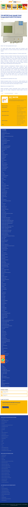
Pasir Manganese (4, 303)
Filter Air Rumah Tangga (5, 185)
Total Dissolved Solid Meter (5, 489)
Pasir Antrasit (3, 296)
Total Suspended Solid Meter (5, 491)
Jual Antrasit (3, 210)
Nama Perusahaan (5, 105)
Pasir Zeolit (3, 310)
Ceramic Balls (3, 459)
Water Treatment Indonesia (5, 377)
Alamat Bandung (4, 107)
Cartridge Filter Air (4, 165)
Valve (2, 441)
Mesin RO (3, 268)
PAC (2, 290)
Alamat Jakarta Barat (5, 115)
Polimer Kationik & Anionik (5, 447)
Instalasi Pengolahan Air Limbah (6, 200)
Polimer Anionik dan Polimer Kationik (7, 325)
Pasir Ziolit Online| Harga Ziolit (6, 313)
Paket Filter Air (4, 293)
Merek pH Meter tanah (5, 265)
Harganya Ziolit (4, 195)
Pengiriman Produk (4, 314)
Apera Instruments (4, 148)
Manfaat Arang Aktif (4, 254)
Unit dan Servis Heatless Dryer (5, 464)
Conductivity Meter (4, 168)
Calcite (3, 161)
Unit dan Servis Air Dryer (5, 462)
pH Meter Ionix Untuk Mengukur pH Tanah (7, 320)
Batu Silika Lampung (4, 154)
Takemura (3, 352)
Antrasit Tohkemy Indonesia (6, 147)
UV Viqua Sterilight (4, 372)
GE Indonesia (3, 189)
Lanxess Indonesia (4, 247)
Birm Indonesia (4, 157)
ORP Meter (3, 286)
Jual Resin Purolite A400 (5, 209)
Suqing (3, 349)
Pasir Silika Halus (4, 307)
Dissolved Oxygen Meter (5, 488)
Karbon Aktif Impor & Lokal (5, 420)
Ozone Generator (4, 289)
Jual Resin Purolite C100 (5, 234)
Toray (2, 365)
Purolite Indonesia (4, 334)
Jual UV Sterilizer (4, 237)
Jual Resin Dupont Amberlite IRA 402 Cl (7, 223)
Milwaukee (3, 273)
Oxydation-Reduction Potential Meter (6, 498)
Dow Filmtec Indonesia (5, 175)
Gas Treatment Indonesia (5, 188)
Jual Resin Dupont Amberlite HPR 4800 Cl (7, 221)
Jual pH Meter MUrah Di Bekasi (6, 217)
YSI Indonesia (3, 380)
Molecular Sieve (4, 456)
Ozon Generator (4, 287)
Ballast (3, 151)
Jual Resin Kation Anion (5, 224)
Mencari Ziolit (3, 261)
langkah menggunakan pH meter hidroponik (8, 245)
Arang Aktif (3, 150)
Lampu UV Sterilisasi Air (5, 244)
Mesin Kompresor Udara (5, 266)
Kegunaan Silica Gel (4, 241)
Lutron (2, 251)
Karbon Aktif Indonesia (5, 240)
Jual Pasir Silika (4, 216)
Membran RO (3, 258)
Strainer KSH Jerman (4, 348)
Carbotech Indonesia (4, 164)
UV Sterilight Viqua (4, 369)
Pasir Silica (3, 304)
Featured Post (4, 179)
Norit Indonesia (4, 283)
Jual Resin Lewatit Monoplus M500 (6, 227)
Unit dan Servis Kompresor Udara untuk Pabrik (7, 461)
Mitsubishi (3, 275)
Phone (3, 124)
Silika (2, 346)
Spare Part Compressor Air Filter (6, 474)
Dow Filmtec (3, 174)
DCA (2, 171)
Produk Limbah (4, 331)
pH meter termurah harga (5, 324)
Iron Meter (3, 495)
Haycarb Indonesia (4, 196)
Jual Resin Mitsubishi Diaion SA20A (6, 230)
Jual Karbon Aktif (4, 214)
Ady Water (3, 134)
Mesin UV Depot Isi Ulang (5, 269)
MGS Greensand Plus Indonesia (6, 272)
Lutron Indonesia (4, 252)
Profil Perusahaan (5, 391)
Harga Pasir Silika (4, 193)
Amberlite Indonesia (4, 141)
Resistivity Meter (4, 342)
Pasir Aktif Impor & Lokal (5, 426)
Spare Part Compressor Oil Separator (6, 477)
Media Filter (3, 255)
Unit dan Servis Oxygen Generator (6, 465)
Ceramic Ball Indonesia (5, 167)
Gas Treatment (4, 186)
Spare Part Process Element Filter (6, 471)
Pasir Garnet (3, 297)
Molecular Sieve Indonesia (5, 279)
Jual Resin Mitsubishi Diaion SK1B (6, 231)
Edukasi (3, 178)
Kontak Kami (5, 407)
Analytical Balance (4, 143)
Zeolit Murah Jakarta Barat (5, 383)
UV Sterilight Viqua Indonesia (6, 370)
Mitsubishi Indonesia (4, 276)
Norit (2, 282)
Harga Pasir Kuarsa (4, 192)
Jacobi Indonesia (4, 207)
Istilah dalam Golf (4, 206)
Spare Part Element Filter (5, 468)
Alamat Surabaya (4, 120)
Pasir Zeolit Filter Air (4, 311)
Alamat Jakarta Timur (5, 111)
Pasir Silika (3, 306)
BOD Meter (3, 158)
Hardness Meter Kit (4, 500)
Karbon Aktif (3, 238)
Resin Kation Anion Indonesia (6, 339)
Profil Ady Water (4, 332)
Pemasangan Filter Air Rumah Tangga (6, 450)
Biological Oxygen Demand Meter (6, 492)
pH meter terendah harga (5, 321)
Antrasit (3, 144)
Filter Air (3, 182)
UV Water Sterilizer (4, 373)
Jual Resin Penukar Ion (5, 233)
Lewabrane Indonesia (5, 248)
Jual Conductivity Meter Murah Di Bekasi (7, 213)
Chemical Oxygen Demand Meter (6, 494)
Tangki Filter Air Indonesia (5, 353)
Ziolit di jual (3, 384)
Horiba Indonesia (4, 199)
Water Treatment (4, 376)
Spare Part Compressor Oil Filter (6, 476)
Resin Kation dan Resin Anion (6, 341)
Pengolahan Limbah (4, 317)
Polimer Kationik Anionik (5, 327)
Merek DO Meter (4, 262)
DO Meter (3, 172)
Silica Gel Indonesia (4, 345)
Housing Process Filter (4, 479)
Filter (2, 181)
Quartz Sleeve (4, 335)
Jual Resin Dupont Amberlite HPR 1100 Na (7, 220)
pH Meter (3, 318)
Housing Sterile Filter (4, 480)
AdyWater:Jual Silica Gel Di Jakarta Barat (7, 136)
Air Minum (3, 137)
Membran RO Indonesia (5, 259)
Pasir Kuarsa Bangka (5, 300)
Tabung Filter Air (4, 438)
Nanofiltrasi (3, 280)
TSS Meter (16, 93)
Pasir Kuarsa (3, 299)
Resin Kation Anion (4, 338)
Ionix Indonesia (4, 203)
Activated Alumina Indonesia (6, 133)
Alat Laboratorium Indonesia (9, 93)
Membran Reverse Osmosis (5, 435)
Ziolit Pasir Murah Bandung (5, 386)
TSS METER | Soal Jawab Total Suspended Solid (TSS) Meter (11, 16)
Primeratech (3, 328)
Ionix (2, 202)
